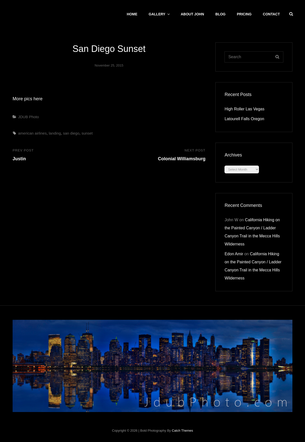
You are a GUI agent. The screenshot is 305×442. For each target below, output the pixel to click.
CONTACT (271, 14)
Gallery (160, 14)
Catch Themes (182, 430)
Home (132, 14)
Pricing (244, 14)
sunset (87, 133)
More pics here (28, 98)
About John (192, 14)
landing (55, 133)
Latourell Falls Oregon (244, 119)
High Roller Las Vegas (244, 109)
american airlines (32, 133)
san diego (71, 133)
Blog (220, 14)
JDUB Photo (28, 117)
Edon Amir (233, 254)
